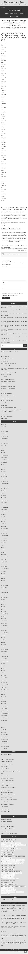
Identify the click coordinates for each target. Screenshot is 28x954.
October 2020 (4, 457)
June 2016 (3, 575)
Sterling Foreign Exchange (7, 797)
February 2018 (4, 528)
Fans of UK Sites (4, 376)
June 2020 (3, 467)
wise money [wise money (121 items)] (4, 893)
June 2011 (3, 668)
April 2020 (3, 471)
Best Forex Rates (5, 356)
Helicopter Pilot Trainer (6, 831)
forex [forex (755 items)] (22, 861)
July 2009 (3, 722)
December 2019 (4, 481)
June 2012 (3, 639)
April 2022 (3, 426)
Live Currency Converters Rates (15, 237)
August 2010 (4, 691)
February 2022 (4, 431)
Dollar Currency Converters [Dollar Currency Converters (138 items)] (7, 850)
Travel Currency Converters (7, 804)
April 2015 (3, 609)
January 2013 (4, 623)
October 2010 (4, 687)
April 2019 (3, 495)
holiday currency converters (7, 778)
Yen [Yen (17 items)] (9, 893)
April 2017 (3, 552)
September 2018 (4, 512)
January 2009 (4, 736)
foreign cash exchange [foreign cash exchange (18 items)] (6, 858)
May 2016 (3, 578)
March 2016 (3, 583)
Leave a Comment (14, 28)
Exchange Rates (4, 766)
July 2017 (3, 545)
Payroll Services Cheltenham (7, 826)
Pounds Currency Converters (8, 790)
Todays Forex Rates (5, 801)
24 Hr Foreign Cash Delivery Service (9, 351)
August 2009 (4, 720)
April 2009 (3, 729)
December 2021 (4, 436)
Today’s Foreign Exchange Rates (8, 407)
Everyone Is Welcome (6, 374)
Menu (4, 7)
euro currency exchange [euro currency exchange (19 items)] (7, 856)
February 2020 (4, 476)
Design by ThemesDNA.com (14, 951)
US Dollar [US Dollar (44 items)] (11, 888)
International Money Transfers (11, 13)
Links (2, 391)
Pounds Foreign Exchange (7, 792)
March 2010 (3, 703)
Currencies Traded (5, 365)
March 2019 (3, 497)
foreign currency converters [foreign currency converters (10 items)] (8, 860)
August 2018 (3, 514)
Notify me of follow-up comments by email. (13, 293)
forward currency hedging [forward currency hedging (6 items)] (17, 863)
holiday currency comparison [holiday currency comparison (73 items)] (8, 865)
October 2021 (4, 440)
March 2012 (3, 646)
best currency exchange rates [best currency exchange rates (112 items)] (8, 841)
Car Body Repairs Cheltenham (8, 828)
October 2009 (4, 715)
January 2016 (4, 587)
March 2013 (3, 618)
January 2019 (4, 502)
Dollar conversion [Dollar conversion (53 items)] (17, 848)
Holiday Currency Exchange (7, 780)
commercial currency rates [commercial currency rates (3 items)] (7, 843)
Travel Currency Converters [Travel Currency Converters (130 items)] (18, 886)
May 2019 (3, 493)
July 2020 (3, 464)
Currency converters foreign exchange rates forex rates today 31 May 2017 (14, 23)
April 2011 (3, 673)
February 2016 (4, 585)
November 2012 (4, 628)
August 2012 (3, 635)
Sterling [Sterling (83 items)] (17, 878)
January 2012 (4, 651)
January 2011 (4, 680)
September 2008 (5, 746)
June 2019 (3, 490)
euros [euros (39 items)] (15, 856)
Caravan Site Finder (5, 824)
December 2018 (4, 504)
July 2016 (3, 573)
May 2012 (3, 642)
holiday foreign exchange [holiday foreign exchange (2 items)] (7, 871)
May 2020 (3, 469)
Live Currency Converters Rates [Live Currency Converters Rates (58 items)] (8, 873)
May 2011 (3, 670)
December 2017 (4, 533)
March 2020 (3, 474)
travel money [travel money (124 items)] (4, 888)
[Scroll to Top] (25, 951)
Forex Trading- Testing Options (8, 381)
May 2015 (3, 606)
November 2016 (4, 564)
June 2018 (3, 519)
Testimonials (4, 405)
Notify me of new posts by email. (10, 295)
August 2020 (4, 462)
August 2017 (3, 542)
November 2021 (4, 438)
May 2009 (3, 727)
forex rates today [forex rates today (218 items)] (5, 863)
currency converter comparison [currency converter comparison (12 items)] (8, 846)
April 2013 (3, 616)
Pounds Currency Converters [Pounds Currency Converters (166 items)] (8, 875)
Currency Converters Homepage (14, 10)
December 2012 (4, 625)
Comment (4, 266)
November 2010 (4, 684)
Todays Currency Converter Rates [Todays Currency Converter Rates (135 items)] (9, 884)
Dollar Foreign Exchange (6, 761)
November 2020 (4, 455)
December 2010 (4, 682)
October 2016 (4, 566)
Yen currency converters (7, 811)
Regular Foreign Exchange (7, 400)
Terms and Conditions (6, 402)
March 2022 (3, 429)
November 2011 (4, 656)
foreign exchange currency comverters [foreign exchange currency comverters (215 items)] (10, 861)
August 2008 (4, 748)
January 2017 (4, 559)
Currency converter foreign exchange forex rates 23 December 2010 (13, 937)
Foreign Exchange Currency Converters (10, 771)
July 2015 (3, 601)
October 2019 (4, 485)
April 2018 (3, 523)
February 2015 (4, 613)
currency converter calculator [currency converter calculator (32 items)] (19, 844)
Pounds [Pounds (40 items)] (19, 873)
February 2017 (4, 556)
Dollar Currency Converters (7, 759)
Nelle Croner (4, 922)
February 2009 (4, 734)
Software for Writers (6, 819)
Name (3, 282)
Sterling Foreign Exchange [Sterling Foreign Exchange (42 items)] (7, 882)
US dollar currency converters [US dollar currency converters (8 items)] (8, 890)
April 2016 (3, 580)
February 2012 (4, 649)
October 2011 (4, 658)
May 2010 (3, 699)
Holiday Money (4, 785)
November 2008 (4, 741)
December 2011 (4, 654)
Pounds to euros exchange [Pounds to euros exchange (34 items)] (7, 878)
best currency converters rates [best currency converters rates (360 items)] (8, 839)
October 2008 (4, 744)
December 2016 (4, 561)
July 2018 (3, 516)
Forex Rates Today (5, 775)
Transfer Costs (4, 413)
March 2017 (3, 554)
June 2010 (3, 696)
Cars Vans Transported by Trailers (9, 833)
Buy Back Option (4, 361)
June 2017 (3, 547)
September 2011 (4, 661)
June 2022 (3, 424)
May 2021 (3, 452)
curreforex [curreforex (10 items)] (18, 843)
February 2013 (4, 620)
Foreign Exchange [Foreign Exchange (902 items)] (20, 860)
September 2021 (4, 443)
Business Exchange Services (7, 358)
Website (4, 289)
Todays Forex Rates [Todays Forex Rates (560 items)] (5, 886)
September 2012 (4, 632)
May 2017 (3, 549)
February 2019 (4, 500)
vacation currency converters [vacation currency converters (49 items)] (8, 891)
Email (3, 284)
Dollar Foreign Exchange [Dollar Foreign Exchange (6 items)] (7, 852)
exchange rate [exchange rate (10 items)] (21, 856)
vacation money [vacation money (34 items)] (20, 891)
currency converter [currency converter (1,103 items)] (5, 844)
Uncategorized (16, 241)
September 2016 (4, 568)
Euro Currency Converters (15, 234)
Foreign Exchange (5, 768)
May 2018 (3, 521)
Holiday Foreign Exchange (7, 782)
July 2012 (3, 637)
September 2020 (5, 459)
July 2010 (3, 694)
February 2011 (4, 677)
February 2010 (4, 706)
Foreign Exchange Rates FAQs (8, 379)
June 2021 (3, 450)
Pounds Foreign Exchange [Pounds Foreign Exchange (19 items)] (7, 876)
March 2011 (3, 675)
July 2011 (3, 665)
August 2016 (3, 571)
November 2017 (4, 535)
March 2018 (3, 526)
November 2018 (4, 507)
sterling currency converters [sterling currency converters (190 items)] (8, 880)
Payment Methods (5, 398)
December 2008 (4, 739)
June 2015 (3, 604)
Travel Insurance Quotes (6, 416)
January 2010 (4, 708)
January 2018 (4, 530)
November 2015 (4, 592)
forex (2, 773)
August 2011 (3, 663)
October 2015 (4, 594)
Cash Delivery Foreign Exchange (8, 363)
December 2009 (4, 710)
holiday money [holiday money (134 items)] (17, 871)
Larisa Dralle (4, 926)
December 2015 (4, 590)
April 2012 (3, 644)
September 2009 (5, 717)
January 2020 (4, 478)
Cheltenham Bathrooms (6, 821)
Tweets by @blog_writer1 (7, 899)
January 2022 (4, 433)
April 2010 (3, 701)
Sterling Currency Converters (19, 238)
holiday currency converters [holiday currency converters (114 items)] (8, 867)
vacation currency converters (8, 809)
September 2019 (4, 488)
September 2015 (4, 597)
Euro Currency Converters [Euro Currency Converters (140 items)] (7, 854)
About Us (21, 13)
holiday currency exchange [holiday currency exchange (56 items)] (7, 869)
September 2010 (5, 689)
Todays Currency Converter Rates (10, 240)
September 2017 (4, 540)
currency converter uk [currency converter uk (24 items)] (6, 848)
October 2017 (4, 538)
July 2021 (3, 448)
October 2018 (4, 509)
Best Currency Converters (7, 754)
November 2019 (4, 483)
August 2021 (3, 445)
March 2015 (3, 611)
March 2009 (3, 732)
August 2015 (3, 599)
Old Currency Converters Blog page (9, 395)
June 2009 (3, 725)
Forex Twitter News (5, 384)
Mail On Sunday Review (14, 16)
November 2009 (4, 713)
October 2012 (4, 630)
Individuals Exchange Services (8, 386)
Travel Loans (4, 418)
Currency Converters (14, 2)
